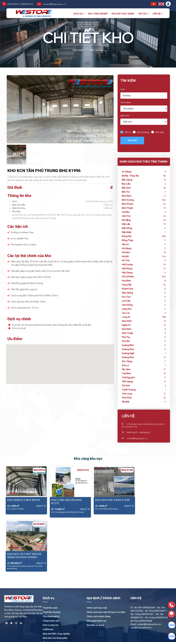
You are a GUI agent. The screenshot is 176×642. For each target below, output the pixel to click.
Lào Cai (125, 312)
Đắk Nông (127, 228)
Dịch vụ (77, 13)
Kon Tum (126, 296)
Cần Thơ (126, 216)
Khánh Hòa (127, 288)
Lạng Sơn (127, 308)
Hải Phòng (127, 268)
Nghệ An (126, 325)
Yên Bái (125, 401)
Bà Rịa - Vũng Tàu (130, 175)
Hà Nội (125, 256)
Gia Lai (125, 244)
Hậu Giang (127, 272)
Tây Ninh (126, 369)
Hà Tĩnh (126, 260)
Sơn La (125, 365)
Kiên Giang (127, 292)
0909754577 (13, 4)
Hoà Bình (126, 280)
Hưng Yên (127, 284)
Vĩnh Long (127, 393)
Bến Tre (126, 191)
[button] (60, 362)
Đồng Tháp (127, 240)
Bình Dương (128, 199)
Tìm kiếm (132, 140)
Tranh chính (78, 50)
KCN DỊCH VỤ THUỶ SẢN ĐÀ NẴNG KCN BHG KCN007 (150, 501)
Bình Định (126, 195)
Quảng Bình (128, 345)
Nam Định (127, 321)
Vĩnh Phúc (127, 397)
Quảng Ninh (128, 357)
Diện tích (124, 115)
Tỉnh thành (125, 102)
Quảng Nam (128, 349)
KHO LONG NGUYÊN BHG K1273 (64, 501)
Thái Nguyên (128, 377)
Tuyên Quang (129, 389)
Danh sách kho (96, 50)
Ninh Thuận (127, 333)
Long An (126, 317)
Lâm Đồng (127, 304)
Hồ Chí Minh (128, 276)
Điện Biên (127, 232)
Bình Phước (127, 203)
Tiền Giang (127, 381)
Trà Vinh (126, 385)
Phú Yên (126, 341)
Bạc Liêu (126, 183)
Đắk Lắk (126, 224)
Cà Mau (126, 212)
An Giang (126, 171)
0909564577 (27, 4)
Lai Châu (126, 300)
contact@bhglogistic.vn (54, 4)
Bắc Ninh (126, 187)
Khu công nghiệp (98, 13)
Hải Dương (127, 264)
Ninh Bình (126, 329)
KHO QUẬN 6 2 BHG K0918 (23, 500)
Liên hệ (157, 13)
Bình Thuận (127, 208)
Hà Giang (126, 248)
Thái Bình (126, 373)
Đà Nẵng (126, 220)
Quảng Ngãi (128, 353)
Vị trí (122, 89)
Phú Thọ (126, 337)
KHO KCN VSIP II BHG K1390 (108, 500)
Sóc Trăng (127, 361)
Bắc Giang (127, 179)
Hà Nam (126, 252)
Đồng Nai (126, 236)
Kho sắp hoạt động (123, 13)
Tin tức (142, 13)
